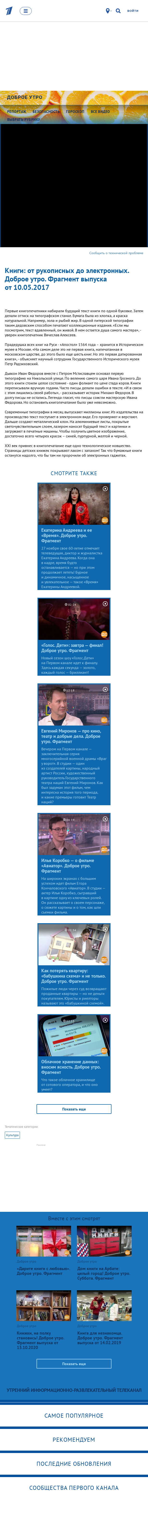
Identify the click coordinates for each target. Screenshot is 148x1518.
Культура (12, 1135)
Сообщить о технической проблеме (116, 253)
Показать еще (74, 1109)
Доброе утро (25, 97)
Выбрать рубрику (23, 119)
